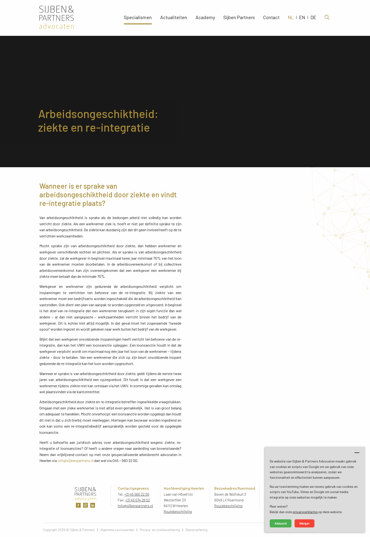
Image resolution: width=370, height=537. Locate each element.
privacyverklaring (305, 512)
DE (313, 18)
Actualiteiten (173, 18)
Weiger (304, 523)
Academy (205, 18)
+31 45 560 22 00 (136, 494)
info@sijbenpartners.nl (76, 460)
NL (291, 18)
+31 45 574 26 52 (137, 500)
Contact (271, 18)
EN (302, 18)
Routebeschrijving (178, 511)
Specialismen (138, 18)
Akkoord (281, 523)
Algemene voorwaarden (117, 530)
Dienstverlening (196, 530)
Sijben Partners (239, 18)
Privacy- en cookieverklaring (160, 530)
